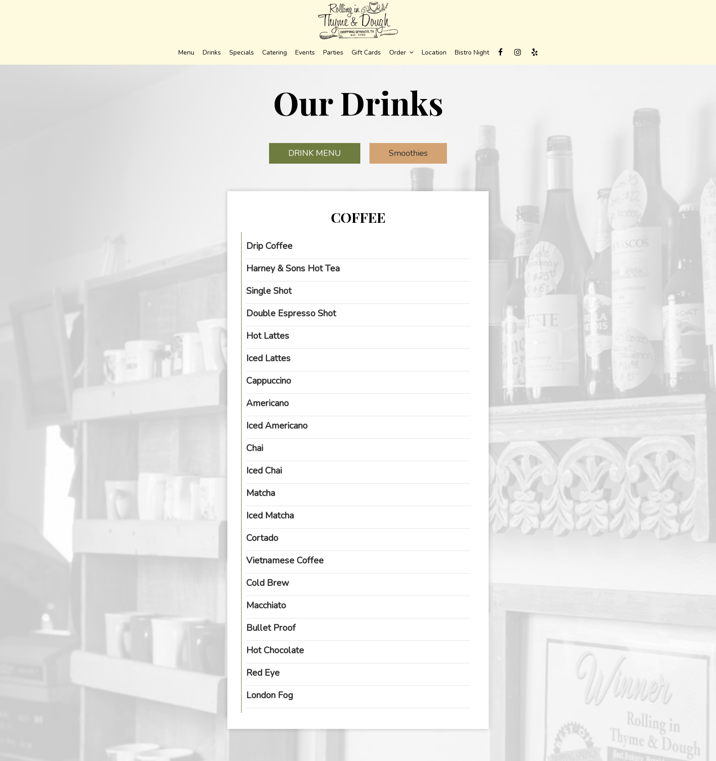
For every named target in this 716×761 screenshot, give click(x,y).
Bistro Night (472, 52)
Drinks (212, 52)
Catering (274, 52)
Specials (241, 52)
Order (401, 52)
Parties (333, 52)
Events (305, 52)
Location (434, 52)
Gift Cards (366, 52)
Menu (186, 52)
